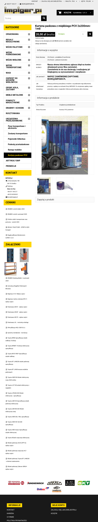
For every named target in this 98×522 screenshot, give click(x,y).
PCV (65, 109)
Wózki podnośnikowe (13, 53)
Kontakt (35, 1)
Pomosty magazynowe (13, 101)
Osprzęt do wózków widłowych (11, 80)
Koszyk (54, 513)
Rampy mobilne (15, 150)
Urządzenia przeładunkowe (14, 120)
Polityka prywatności (17, 521)
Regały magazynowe (13, 41)
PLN (71, 1)
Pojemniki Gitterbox (16, 139)
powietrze (70, 109)
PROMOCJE (11, 166)
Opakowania (12, 34)
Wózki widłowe (13, 60)
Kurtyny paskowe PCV (17, 155)
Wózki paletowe (14, 47)
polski (87, 1)
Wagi (8, 73)
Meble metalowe (14, 95)
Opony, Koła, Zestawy (12, 88)
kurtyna (61, 109)
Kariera (10, 513)
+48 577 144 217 (10, 4)
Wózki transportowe (13, 66)
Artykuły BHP (13, 160)
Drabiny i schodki (15, 108)
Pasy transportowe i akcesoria (16, 127)
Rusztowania (13, 113)
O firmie (10, 517)
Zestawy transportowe (18, 133)
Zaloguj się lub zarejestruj (51, 1)
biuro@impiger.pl (27, 4)
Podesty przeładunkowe (18, 144)
